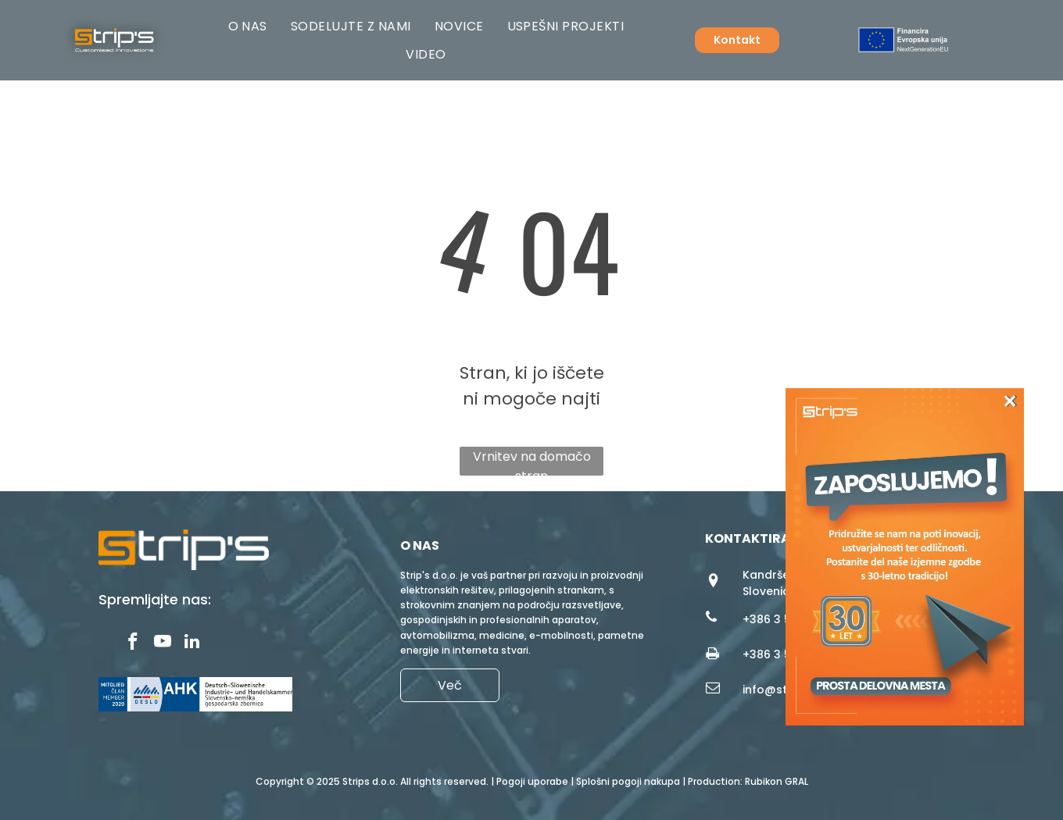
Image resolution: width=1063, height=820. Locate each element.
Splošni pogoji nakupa (628, 781)
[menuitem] (248, 26)
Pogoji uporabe (532, 781)
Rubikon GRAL (776, 781)
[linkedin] (192, 643)
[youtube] (162, 643)
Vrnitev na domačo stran (532, 461)
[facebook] (132, 643)
